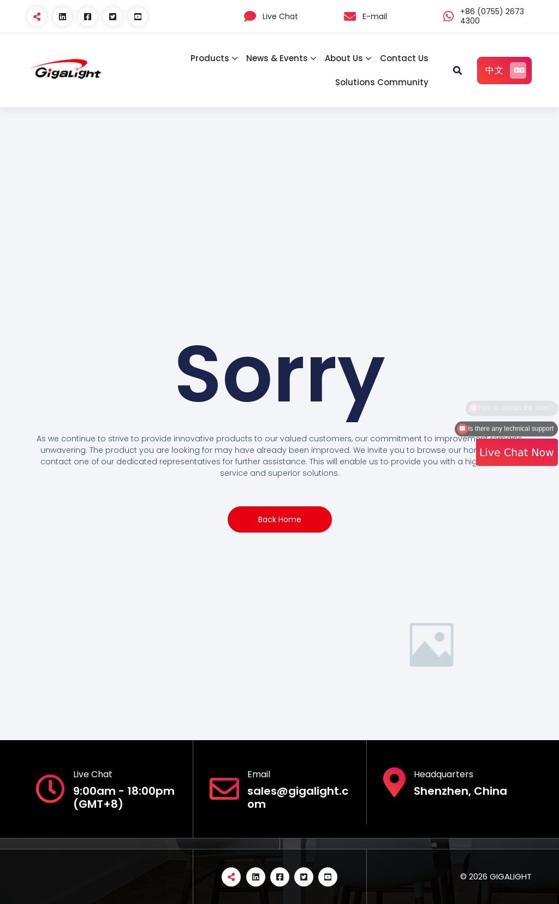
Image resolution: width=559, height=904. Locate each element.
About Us (344, 58)
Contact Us (404, 58)
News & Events (277, 58)
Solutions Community (382, 82)
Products (210, 58)
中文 (505, 70)
